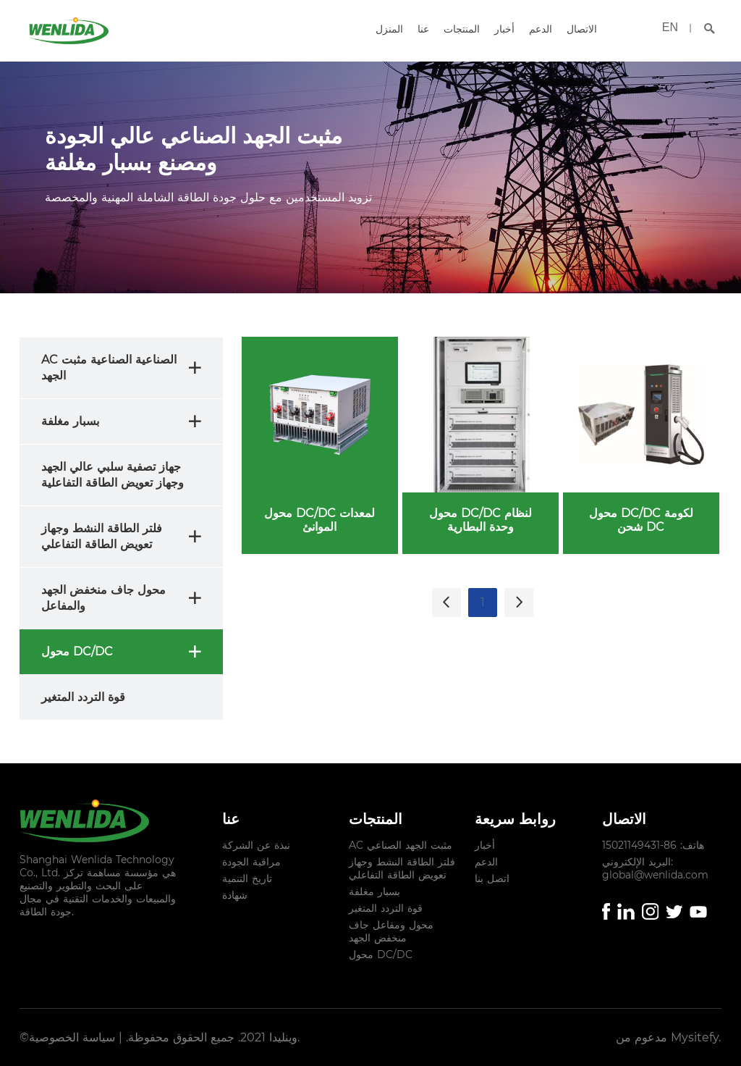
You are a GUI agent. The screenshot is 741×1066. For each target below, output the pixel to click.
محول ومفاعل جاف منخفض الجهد (391, 931)
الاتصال (582, 28)
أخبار (504, 28)
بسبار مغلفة (374, 891)
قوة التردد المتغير (386, 908)
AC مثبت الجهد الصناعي (400, 845)
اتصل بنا (492, 878)
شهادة (234, 895)
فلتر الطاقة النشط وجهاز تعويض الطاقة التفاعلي (402, 868)
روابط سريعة (515, 819)
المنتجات (462, 28)
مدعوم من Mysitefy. (668, 1037)
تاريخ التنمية (247, 878)
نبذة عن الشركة (256, 845)
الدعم (540, 28)
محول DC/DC (380, 954)
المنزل (389, 28)
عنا (423, 28)
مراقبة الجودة (251, 861)
